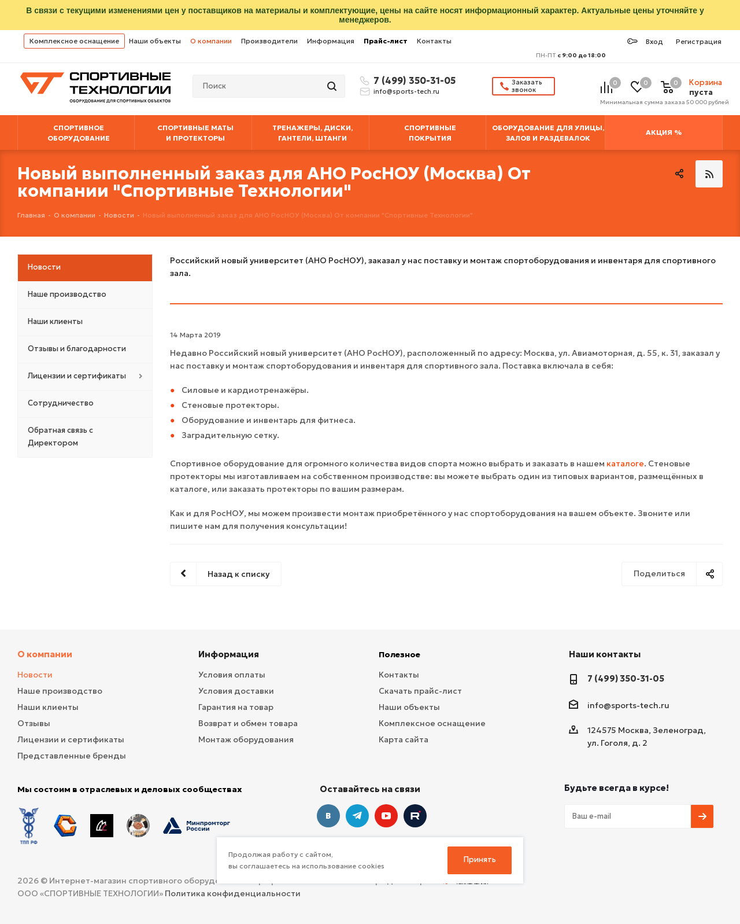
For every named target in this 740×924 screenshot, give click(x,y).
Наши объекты (155, 40)
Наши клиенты (48, 707)
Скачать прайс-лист (420, 691)
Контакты (434, 40)
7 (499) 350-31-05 (412, 80)
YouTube (386, 815)
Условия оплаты (231, 674)
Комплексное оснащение (74, 40)
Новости (35, 674)
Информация (330, 40)
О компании (211, 40)
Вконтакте (328, 815)
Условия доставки (236, 691)
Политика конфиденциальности (233, 893)
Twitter (415, 815)
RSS (709, 173)
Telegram (357, 815)
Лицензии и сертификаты (70, 739)
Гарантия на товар (235, 707)
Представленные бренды (71, 755)
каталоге (625, 463)
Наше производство (59, 691)
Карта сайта (403, 739)
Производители (269, 40)
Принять (480, 859)
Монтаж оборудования (246, 739)
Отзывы (33, 723)
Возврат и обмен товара (248, 723)
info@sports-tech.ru (406, 91)
